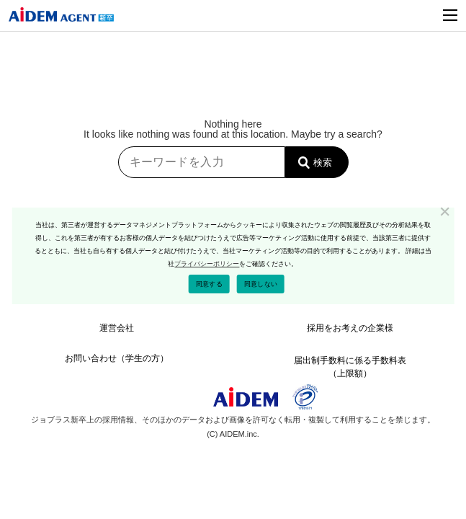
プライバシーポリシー (206, 263)
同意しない (260, 284)
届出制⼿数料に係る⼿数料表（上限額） (350, 364)
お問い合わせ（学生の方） (117, 358)
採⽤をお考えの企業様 (350, 328)
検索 (322, 162)
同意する (209, 284)
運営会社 (116, 328)
